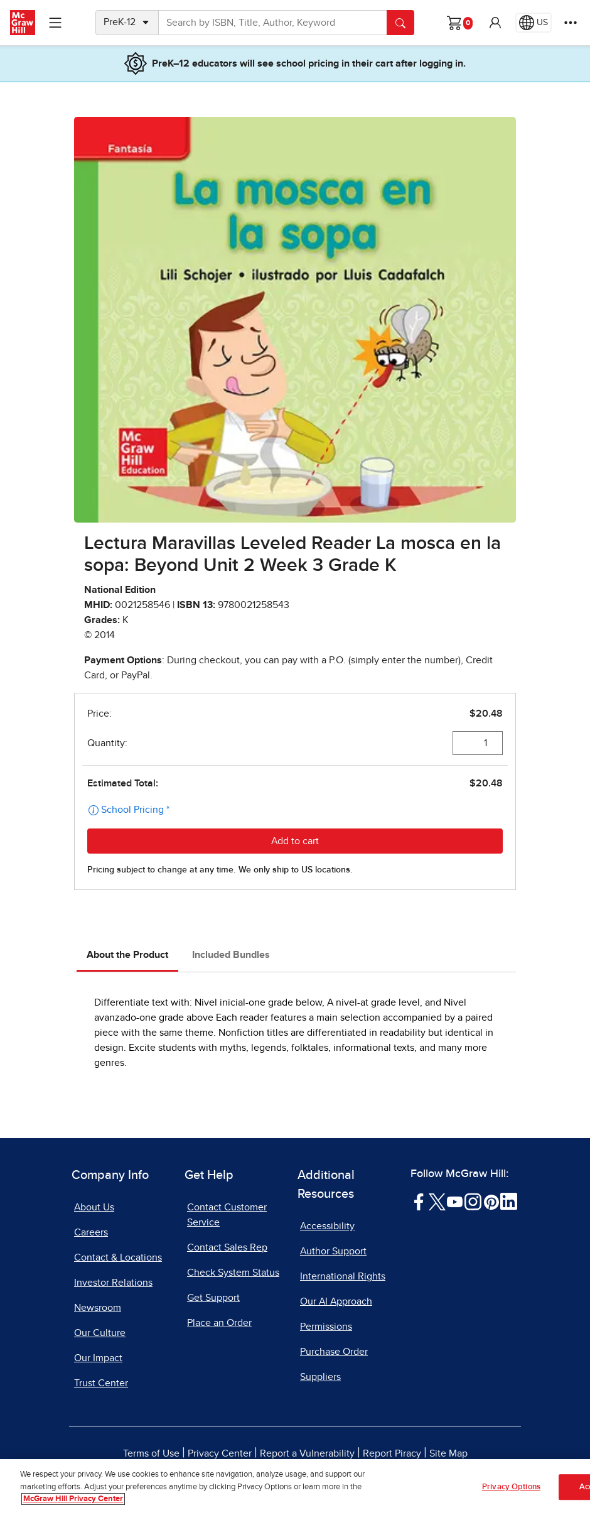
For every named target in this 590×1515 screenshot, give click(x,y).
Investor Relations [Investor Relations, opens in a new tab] (113, 1283)
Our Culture (100, 1333)
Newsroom (97, 1308)
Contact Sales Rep (227, 1247)
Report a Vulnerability (307, 1453)
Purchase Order (334, 1352)
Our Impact (98, 1358)
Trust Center (101, 1383)
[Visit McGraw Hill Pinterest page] (491, 1201)
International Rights (342, 1276)
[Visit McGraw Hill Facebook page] (418, 1201)
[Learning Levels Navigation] (55, 23)
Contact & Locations (118, 1257)
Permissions (326, 1327)
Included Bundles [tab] (231, 955)
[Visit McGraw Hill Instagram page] (472, 1201)
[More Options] (570, 22)
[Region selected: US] (533, 23)
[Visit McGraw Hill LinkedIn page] (508, 1201)
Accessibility (327, 1226)
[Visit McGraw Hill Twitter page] (437, 1201)
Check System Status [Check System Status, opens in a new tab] (233, 1273)
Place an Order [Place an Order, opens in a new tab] (219, 1323)
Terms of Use (151, 1453)
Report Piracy (392, 1453)
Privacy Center (220, 1453)
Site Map (448, 1453)
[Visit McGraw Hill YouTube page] (454, 1201)
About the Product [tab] (127, 955)
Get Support (213, 1298)
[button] (495, 22)
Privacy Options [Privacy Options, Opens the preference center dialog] (511, 1487)
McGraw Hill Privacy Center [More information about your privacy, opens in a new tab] (73, 1500)
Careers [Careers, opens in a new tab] (91, 1232)
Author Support (333, 1251)
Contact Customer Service (227, 1214)
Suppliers (320, 1377)
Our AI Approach (336, 1301)
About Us (94, 1207)
